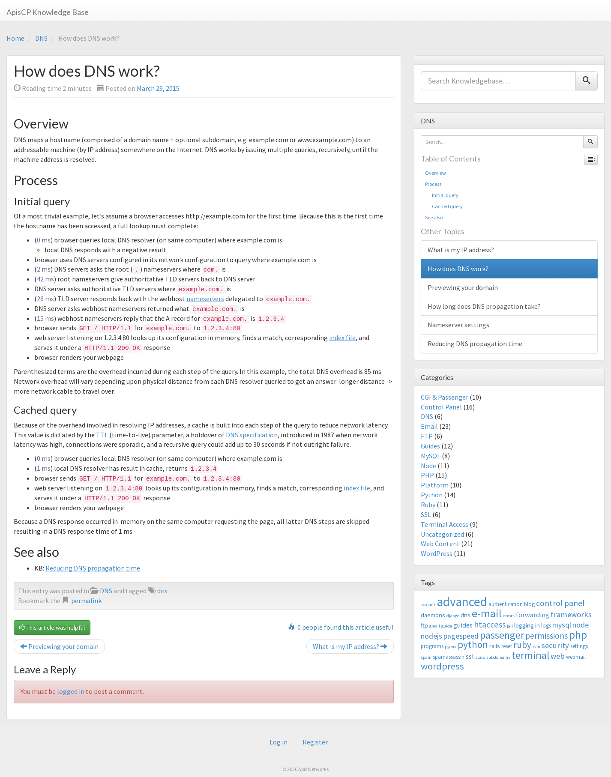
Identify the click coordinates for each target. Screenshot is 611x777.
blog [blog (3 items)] (529, 604)
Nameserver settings (458, 324)
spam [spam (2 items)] (426, 657)
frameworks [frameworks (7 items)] (571, 614)
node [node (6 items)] (580, 625)
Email (429, 426)
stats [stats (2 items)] (480, 657)
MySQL (430, 455)
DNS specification (252, 434)
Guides (430, 446)
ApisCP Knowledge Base (47, 12)
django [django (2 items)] (452, 616)
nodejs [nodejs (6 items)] (431, 636)
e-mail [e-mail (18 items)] (487, 613)
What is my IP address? (350, 646)
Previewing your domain (59, 646)
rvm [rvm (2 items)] (536, 646)
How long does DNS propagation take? (484, 306)
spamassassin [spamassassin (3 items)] (448, 656)
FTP (427, 436)
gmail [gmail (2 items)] (434, 626)
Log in (279, 742)
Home (15, 38)
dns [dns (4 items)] (465, 615)
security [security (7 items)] (555, 645)
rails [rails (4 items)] (494, 646)
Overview (435, 173)
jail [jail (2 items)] (510, 626)
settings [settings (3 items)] (579, 646)
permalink (86, 600)
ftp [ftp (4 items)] (424, 625)
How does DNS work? (458, 268)
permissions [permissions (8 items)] (546, 636)
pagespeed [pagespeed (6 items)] (461, 636)
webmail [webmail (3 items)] (576, 656)
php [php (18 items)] (578, 635)
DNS (41, 38)
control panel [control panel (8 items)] (560, 603)
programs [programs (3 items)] (432, 646)
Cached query (444, 206)
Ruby (428, 504)
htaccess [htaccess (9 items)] (490, 624)
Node (428, 465)
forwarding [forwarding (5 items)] (532, 614)
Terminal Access (444, 524)
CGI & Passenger (444, 397)
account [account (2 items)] (428, 604)
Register (315, 742)
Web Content (440, 543)
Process (433, 184)
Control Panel (441, 407)
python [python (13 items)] (473, 644)
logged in (70, 691)
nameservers (205, 298)
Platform (435, 485)
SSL (426, 514)
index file (342, 337)
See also (434, 217)
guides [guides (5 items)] (463, 625)
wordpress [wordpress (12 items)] (442, 666)
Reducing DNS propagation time (92, 568)
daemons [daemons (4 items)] (433, 615)
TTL (102, 434)
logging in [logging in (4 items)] (527, 625)
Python (432, 494)
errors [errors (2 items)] (509, 616)
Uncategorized (442, 534)
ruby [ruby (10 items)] (522, 645)
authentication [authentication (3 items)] (505, 604)
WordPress (436, 553)
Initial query (441, 195)
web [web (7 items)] (558, 656)
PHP (427, 475)
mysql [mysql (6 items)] (561, 625)
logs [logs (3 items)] (546, 625)
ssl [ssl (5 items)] (470, 656)
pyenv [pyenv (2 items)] (450, 646)
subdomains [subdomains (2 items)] (498, 657)
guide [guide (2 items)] (446, 626)
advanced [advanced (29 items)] (462, 602)
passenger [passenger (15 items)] (502, 635)
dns (162, 590)
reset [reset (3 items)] (506, 646)
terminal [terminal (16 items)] (530, 655)
